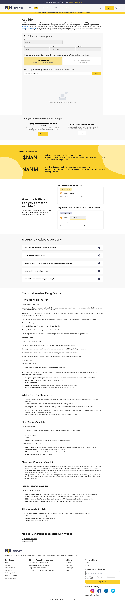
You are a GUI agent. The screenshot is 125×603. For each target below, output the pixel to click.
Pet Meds (33, 8)
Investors (68, 570)
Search (97, 73)
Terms (87, 562)
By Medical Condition (11, 575)
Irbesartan (25, 26)
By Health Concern (10, 578)
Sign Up (109, 8)
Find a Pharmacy (10, 568)
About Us (66, 8)
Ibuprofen (38, 497)
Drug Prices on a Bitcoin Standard (38, 562)
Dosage (52, 46)
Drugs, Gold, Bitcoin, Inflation (37, 568)
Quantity (79, 46)
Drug (25, 39)
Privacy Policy (89, 578)
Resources (69, 565)
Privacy (87, 565)
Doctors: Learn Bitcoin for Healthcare (39, 565)
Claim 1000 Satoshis (75, 2)
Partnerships (69, 568)
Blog (56, 8)
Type (25, 46)
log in (52, 12)
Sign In (117, 8)
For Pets (7, 565)
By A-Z (7, 562)
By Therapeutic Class (11, 573)
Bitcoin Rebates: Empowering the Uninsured (41, 570)
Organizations (46, 8)
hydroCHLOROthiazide (29, 28)
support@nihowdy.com (92, 595)
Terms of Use (111, 577)
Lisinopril (43, 516)
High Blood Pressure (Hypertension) (29, 540)
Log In (82, 133)
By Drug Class (9, 570)
